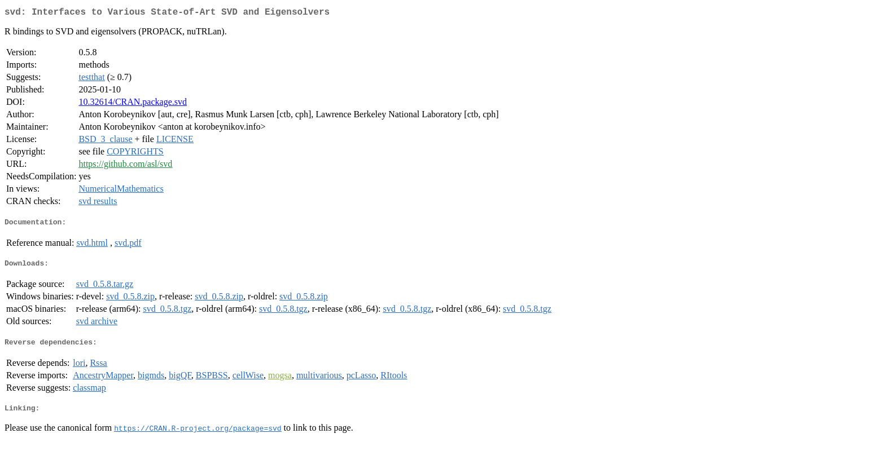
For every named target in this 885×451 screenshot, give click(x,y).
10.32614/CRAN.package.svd (132, 104)
